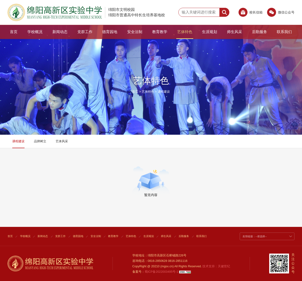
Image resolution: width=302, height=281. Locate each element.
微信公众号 (280, 13)
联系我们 (284, 32)
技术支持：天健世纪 (216, 266)
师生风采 (234, 32)
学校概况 (34, 32)
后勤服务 (259, 32)
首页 (13, 32)
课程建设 (164, 91)
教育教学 (159, 32)
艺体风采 (62, 141)
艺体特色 (184, 32)
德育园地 (109, 32)
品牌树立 (40, 141)
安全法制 (134, 32)
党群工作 (84, 32)
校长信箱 (256, 12)
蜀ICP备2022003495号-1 (161, 271)
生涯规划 (209, 32)
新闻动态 (59, 32)
